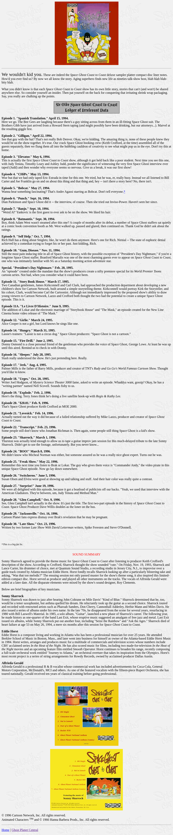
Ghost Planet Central (25, 830)
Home (5, 830)
